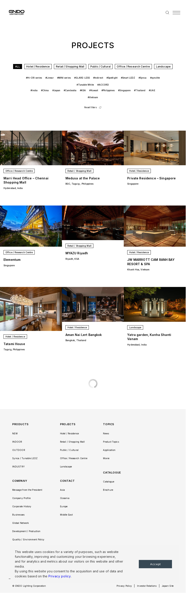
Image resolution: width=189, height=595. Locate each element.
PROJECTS (68, 424)
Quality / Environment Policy (28, 539)
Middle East (66, 514)
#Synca (143, 77)
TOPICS (108, 424)
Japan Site (168, 586)
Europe (64, 506)
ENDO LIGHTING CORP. (15, 12)
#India (34, 90)
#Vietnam (93, 97)
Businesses (18, 514)
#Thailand (139, 90)
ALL (17, 66)
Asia (62, 490)
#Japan (56, 90)
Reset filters (90, 107)
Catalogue (108, 481)
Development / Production (26, 531)
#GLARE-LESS (82, 77)
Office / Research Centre (133, 66)
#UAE (152, 90)
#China (45, 90)
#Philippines (108, 90)
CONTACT (67, 480)
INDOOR (17, 441)
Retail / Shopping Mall (70, 66)
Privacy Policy (124, 586)
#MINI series (64, 77)
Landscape (163, 66)
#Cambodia (70, 90)
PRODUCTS (20, 424)
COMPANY (19, 480)
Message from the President (27, 490)
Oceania (64, 498)
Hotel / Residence (38, 66)
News (106, 433)
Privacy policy (59, 576)
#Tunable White (85, 84)
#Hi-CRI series (34, 77)
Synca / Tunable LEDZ (25, 458)
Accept (155, 564)
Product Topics (111, 441)
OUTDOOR (18, 450)
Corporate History (21, 506)
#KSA (83, 90)
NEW (15, 433)
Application (109, 450)
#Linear (49, 77)
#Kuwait (93, 90)
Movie (106, 458)
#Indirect (98, 77)
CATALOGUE (112, 472)
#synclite (155, 77)
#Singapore (124, 90)
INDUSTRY (18, 466)
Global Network (20, 523)
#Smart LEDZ (128, 77)
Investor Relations (147, 586)
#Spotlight (112, 77)
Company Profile (21, 498)
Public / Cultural (100, 66)
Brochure (108, 490)
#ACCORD (103, 84)
